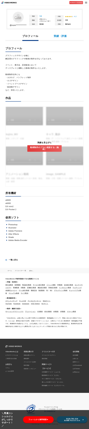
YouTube (8, 303)
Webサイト (47, 301)
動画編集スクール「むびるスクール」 (54, 385)
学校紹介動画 (52, 287)
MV (51, 290)
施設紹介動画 (42, 287)
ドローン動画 (71, 311)
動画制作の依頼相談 (76, 2)
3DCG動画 (48, 311)
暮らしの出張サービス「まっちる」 (53, 382)
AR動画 (55, 311)
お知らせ (75, 358)
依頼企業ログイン (29, 355)
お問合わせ (76, 372)
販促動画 (42, 290)
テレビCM (22, 301)
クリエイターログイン (49, 355)
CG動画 (40, 311)
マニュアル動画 (14, 293)
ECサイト (45, 303)
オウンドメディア (11, 301)
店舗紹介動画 (31, 287)
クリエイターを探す (30, 362)
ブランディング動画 (60, 290)
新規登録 (44, 358)
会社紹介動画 (68, 285)
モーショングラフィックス (14, 311)
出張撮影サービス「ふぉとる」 (51, 372)
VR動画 (62, 311)
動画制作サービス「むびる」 (51, 375)
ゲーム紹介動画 (24, 290)
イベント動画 (51, 285)
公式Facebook (77, 365)
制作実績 (26, 365)
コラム (7, 368)
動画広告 (34, 290)
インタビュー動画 (65, 287)
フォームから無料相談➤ (38, 419)
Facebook (16, 303)
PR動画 (59, 285)
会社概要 (75, 355)
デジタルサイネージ (34, 301)
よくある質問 (9, 371)
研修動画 (16, 287)
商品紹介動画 (26, 285)
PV (47, 290)
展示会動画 (9, 285)
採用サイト (76, 362)
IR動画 (23, 287)
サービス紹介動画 (39, 285)
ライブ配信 (24, 293)
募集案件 (26, 358)
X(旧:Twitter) (35, 303)
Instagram (25, 303)
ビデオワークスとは (11, 355)
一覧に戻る (13, 260)
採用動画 (18, 285)
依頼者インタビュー (30, 368)
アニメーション (30, 311)
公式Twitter (76, 368)
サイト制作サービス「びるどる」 (52, 378)
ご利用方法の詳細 (11, 358)
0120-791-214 (72, 419)
